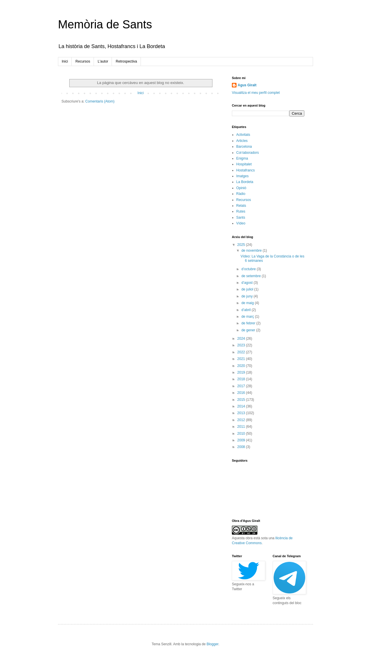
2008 (241, 447)
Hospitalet (244, 164)
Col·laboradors (247, 153)
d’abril (246, 310)
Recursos (82, 61)
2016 (241, 393)
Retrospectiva (126, 61)
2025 (241, 245)
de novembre (252, 250)
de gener (248, 330)
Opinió (241, 188)
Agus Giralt (247, 85)
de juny (247, 296)
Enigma (242, 158)
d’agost (247, 283)
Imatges (242, 176)
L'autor (103, 61)
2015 (241, 400)
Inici (65, 61)
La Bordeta (244, 182)
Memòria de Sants (105, 24)
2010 (241, 434)
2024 (241, 339)
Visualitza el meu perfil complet (256, 93)
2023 (241, 345)
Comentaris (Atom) (99, 101)
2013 (241, 413)
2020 (241, 366)
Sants (240, 217)
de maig (248, 303)
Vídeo (240, 223)
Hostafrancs (245, 170)
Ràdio (240, 194)
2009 (241, 440)
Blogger (213, 644)
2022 (241, 352)
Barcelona (244, 147)
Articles (242, 141)
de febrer (248, 323)
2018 (241, 379)
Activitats (243, 135)
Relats (241, 206)
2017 (241, 386)
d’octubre (249, 269)
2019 (241, 372)
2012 (241, 420)
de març (248, 317)
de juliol (247, 289)
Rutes (240, 211)
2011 (241, 427)
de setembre (251, 276)
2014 (241, 406)
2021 (241, 359)
